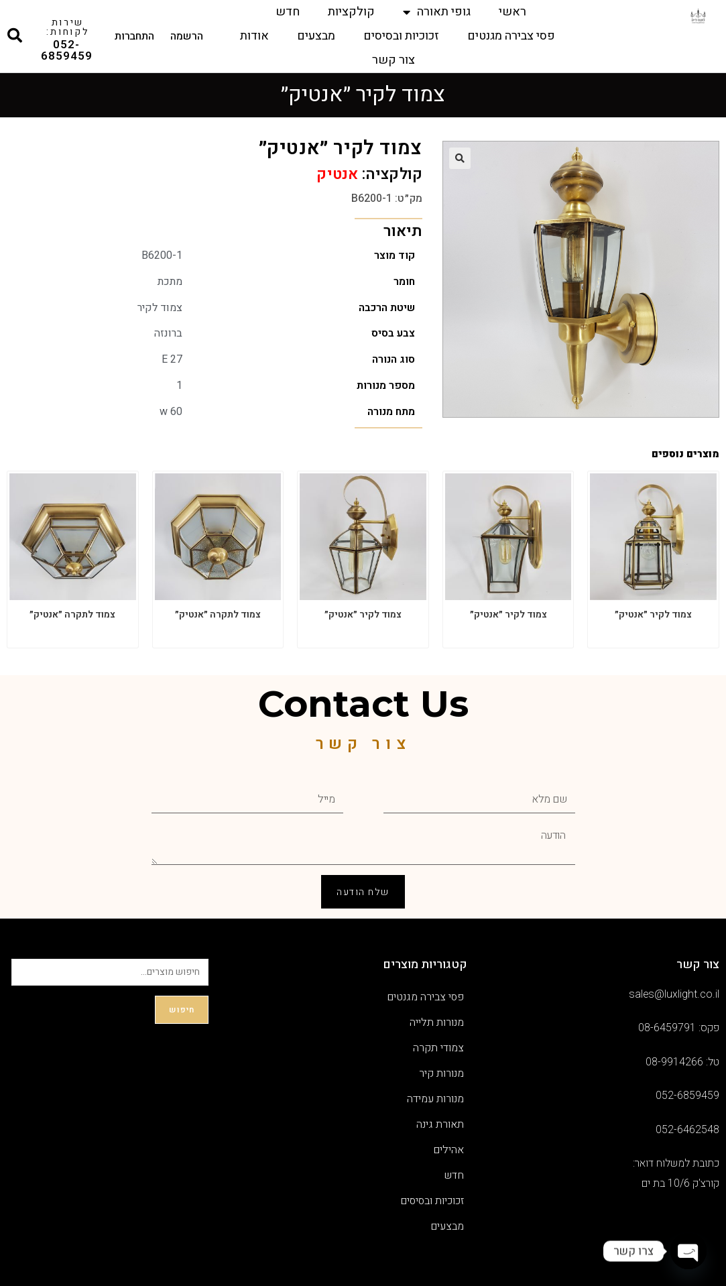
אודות (254, 36)
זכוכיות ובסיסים (401, 36)
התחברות (134, 37)
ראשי (512, 12)
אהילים (448, 1150)
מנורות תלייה (437, 1022)
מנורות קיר (441, 1073)
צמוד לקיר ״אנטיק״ (653, 614)
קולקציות (351, 12)
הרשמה (186, 37)
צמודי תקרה (438, 1048)
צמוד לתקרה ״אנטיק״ (218, 614)
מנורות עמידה (435, 1099)
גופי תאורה (437, 12)
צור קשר (393, 60)
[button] (460, 158)
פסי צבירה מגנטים (511, 36)
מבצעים (316, 36)
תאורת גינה (440, 1124)
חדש (288, 12)
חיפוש (181, 1010)
